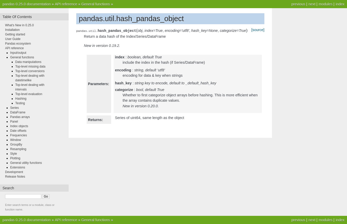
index (340, 4)
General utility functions (26, 163)
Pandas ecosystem (18, 43)
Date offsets (18, 131)
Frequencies (18, 135)
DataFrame (17, 112)
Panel (14, 121)
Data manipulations (28, 62)
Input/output (18, 53)
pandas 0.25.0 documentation (27, 4)
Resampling (18, 149)
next (311, 4)
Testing (20, 103)
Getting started (15, 34)
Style (13, 153)
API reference (66, 4)
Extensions (17, 167)
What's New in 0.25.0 (19, 25)
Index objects (19, 126)
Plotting (15, 158)
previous (298, 4)
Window (15, 140)
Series (14, 108)
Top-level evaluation (28, 94)
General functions (95, 4)
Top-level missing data (30, 66)
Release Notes (15, 176)
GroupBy (16, 144)
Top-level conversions (29, 71)
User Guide (13, 39)
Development (14, 172)
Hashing (20, 98)
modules (325, 4)
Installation (12, 30)
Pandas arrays (20, 117)
